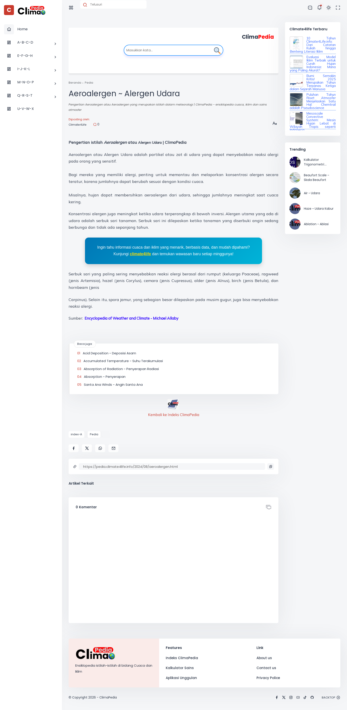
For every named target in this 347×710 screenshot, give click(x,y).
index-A (76, 434)
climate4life (140, 254)
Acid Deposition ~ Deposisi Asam (109, 353)
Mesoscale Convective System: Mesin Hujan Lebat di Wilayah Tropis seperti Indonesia (313, 121)
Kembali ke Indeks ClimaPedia (173, 414)
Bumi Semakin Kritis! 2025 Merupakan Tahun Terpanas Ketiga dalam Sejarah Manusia (313, 82)
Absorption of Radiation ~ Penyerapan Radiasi (121, 369)
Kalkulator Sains (180, 668)
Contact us (266, 668)
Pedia (89, 83)
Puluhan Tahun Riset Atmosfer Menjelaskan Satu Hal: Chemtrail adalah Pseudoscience (313, 101)
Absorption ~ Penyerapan (104, 376)
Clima (258, 36)
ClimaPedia (108, 697)
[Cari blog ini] (113, 4)
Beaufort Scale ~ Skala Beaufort (316, 177)
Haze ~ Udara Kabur (319, 208)
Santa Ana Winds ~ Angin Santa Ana (113, 384)
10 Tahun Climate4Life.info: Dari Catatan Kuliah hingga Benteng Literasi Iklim (313, 45)
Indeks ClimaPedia (182, 658)
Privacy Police (268, 677)
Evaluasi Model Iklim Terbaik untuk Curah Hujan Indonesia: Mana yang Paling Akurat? (313, 63)
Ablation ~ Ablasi (316, 224)
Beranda (75, 83)
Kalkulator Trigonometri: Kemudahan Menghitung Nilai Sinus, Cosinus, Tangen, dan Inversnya (316, 162)
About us (264, 658)
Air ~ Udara (312, 193)
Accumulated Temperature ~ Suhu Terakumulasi (123, 361)
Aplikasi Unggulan (181, 677)
